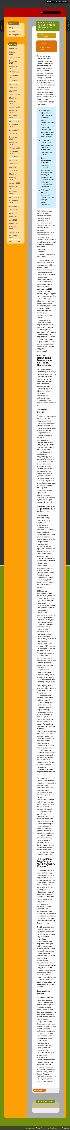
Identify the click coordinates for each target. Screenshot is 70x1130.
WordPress (40, 1128)
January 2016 (14, 183)
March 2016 (13, 174)
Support (12, 31)
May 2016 (13, 167)
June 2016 (13, 164)
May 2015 (13, 217)
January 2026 (14, 58)
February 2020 (12, 102)
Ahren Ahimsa (62, 1128)
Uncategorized (14, 35)
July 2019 (13, 134)
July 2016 (13, 160)
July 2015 (13, 210)
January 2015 (14, 232)
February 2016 (12, 178)
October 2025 (14, 72)
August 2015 (14, 206)
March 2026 (13, 49)
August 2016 (14, 157)
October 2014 (14, 241)
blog (11, 28)
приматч (53, 731)
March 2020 (13, 98)
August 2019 (14, 130)
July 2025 (13, 84)
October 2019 (14, 121)
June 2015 (13, 213)
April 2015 (13, 220)
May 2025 (13, 91)
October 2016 (14, 148)
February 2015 (12, 228)
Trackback (44, 43)
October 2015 (14, 197)
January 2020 (14, 107)
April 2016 (13, 171)
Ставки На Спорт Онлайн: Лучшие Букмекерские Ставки (46, 26)
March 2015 (13, 223)
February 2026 (12, 53)
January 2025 (14, 95)
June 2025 (13, 88)
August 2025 (14, 81)
